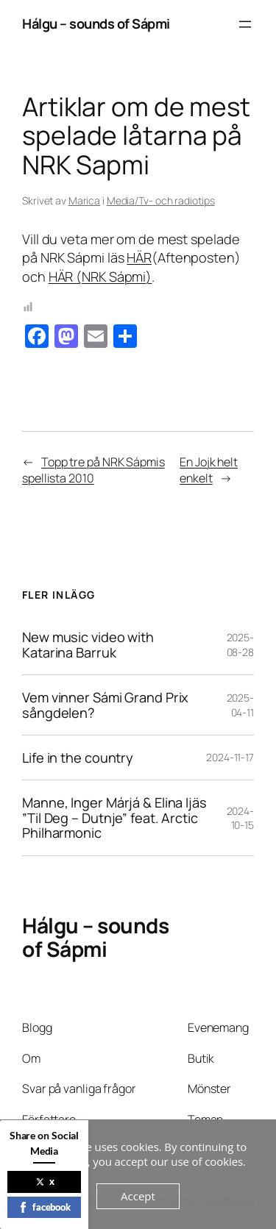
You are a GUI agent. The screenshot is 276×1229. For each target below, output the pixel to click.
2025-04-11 (241, 705)
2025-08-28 (241, 644)
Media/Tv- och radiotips (161, 200)
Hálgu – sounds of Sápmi (96, 23)
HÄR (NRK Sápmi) (100, 276)
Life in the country (77, 757)
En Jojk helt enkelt (209, 470)
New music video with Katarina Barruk (88, 645)
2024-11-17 (230, 757)
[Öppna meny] (245, 24)
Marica (84, 200)
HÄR (139, 257)
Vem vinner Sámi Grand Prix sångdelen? (105, 705)
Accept (138, 1196)
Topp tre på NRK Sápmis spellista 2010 (93, 470)
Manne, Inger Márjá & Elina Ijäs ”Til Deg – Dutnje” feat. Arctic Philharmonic (114, 817)
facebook (44, 1207)
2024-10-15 (241, 818)
